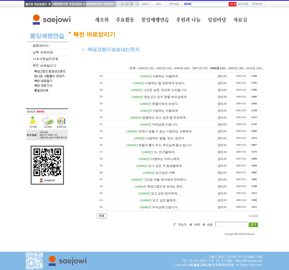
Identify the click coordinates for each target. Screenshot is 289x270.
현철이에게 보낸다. (165, 104)
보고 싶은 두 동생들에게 (165, 166)
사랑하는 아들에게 (165, 76)
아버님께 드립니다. (165, 124)
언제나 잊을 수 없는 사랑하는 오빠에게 (165, 131)
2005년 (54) (164, 68)
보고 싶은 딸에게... (165, 200)
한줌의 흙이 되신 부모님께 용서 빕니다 (165, 145)
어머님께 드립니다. (165, 207)
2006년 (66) (181, 68)
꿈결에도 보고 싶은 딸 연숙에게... (165, 117)
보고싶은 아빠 (165, 172)
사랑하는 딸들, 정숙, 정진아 (165, 138)
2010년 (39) (253, 68)
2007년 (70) (199, 68)
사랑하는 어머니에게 (165, 159)
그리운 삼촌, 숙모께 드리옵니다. (165, 90)
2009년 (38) (235, 68)
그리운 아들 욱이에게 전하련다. (165, 179)
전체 (133, 68)
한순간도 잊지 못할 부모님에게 (165, 97)
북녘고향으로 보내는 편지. (165, 186)
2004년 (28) (146, 68)
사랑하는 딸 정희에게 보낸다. (165, 83)
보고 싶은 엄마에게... (165, 193)
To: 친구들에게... (165, 152)
